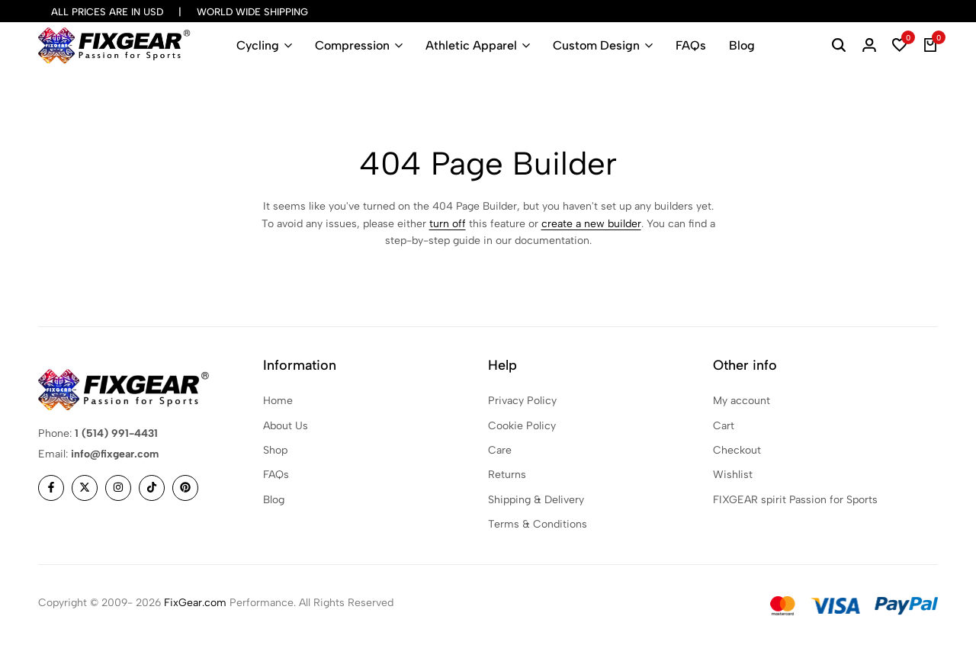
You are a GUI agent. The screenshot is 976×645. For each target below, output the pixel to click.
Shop (275, 450)
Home (278, 400)
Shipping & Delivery (536, 499)
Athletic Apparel (471, 45)
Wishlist (733, 474)
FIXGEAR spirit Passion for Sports (795, 499)
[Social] (51, 488)
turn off (447, 223)
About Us (285, 425)
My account (741, 400)
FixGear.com (195, 602)
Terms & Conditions (537, 524)
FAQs (691, 45)
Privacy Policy (522, 400)
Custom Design (596, 45)
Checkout (737, 450)
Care (500, 450)
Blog (742, 45)
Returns (507, 474)
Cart (723, 425)
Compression (352, 45)
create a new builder (591, 223)
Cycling (257, 45)
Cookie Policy (522, 425)
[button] (899, 45)
